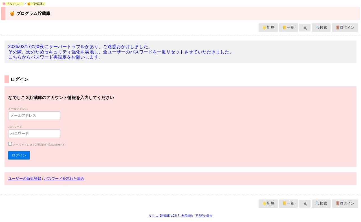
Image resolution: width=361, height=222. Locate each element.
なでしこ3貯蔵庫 (159, 215)
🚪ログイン (345, 27)
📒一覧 (288, 27)
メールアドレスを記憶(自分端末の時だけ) (39, 144)
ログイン (19, 155)
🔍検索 (321, 27)
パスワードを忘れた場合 (64, 178)
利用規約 (187, 215)
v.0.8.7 (175, 215)
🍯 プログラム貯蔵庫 (30, 13)
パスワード (15, 126)
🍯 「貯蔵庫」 (36, 3)
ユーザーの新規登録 (24, 178)
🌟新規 (268, 27)
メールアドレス (18, 108)
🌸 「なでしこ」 (13, 3)
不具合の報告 (203, 215)
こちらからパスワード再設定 (37, 57)
